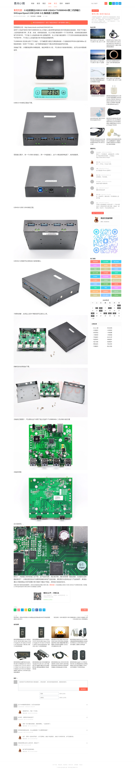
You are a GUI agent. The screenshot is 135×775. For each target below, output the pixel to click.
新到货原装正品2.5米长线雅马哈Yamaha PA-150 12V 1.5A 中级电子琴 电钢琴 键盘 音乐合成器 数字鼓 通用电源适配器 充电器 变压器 (41, 659)
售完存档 (33, 16)
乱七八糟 (95, 272)
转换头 (116, 287)
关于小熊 (55, 764)
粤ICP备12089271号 (72, 767)
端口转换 (116, 261)
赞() (84, 609)
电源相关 (95, 339)
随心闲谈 (109, 346)
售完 (55, 3)
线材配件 (109, 341)
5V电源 (95, 276)
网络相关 (95, 344)
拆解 (49, 3)
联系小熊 (71, 764)
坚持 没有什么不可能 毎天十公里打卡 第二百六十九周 (114, 74)
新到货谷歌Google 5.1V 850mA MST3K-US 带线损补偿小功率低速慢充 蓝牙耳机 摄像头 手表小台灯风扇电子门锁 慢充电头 (79, 658)
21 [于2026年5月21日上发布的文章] (105, 313)
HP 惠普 (106, 284)
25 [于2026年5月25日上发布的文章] (92, 316)
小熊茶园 (109, 335)
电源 (95, 269)
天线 (95, 287)
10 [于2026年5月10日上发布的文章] (119, 308)
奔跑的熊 (95, 261)
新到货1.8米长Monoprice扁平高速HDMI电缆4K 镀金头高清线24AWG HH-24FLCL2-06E (97, 136)
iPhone (116, 295)
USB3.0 (106, 269)
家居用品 (95, 332)
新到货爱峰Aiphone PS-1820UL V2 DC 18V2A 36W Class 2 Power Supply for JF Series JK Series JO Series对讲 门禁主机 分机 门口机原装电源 (22, 636)
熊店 (44, 3)
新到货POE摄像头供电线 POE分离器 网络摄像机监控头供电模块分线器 (97, 74)
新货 (38, 3)
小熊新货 (95, 335)
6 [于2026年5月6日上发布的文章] (100, 308)
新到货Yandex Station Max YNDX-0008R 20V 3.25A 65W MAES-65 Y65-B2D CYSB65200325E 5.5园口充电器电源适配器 (114, 38)
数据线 (95, 295)
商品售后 (65, 764)
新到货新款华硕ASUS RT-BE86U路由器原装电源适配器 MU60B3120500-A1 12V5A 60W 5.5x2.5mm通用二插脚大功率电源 (79, 635)
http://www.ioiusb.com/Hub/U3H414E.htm (39, 27)
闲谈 (32, 3)
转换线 (116, 269)
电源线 (106, 265)
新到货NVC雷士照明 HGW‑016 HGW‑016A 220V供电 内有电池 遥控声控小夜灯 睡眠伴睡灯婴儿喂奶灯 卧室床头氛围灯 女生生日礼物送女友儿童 (60, 636)
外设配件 (95, 330)
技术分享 (109, 337)
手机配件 (95, 337)
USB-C (95, 265)
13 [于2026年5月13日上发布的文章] (101, 310)
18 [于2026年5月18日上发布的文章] (92, 313)
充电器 (106, 280)
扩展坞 (95, 280)
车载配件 (95, 346)
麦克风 (116, 284)
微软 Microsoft (116, 280)
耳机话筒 (109, 344)
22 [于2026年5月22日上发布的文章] (110, 313)
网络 (106, 287)
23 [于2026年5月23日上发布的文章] (114, 313)
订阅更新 (76, 764)
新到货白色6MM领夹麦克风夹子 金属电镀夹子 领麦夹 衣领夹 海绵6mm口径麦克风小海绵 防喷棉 (114, 136)
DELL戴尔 (105, 295)
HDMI (116, 272)
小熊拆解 (38, 16)
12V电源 (105, 272)
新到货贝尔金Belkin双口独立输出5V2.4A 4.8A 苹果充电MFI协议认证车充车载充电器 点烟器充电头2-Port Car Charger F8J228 (114, 116)
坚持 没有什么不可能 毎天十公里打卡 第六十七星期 (97, 56)
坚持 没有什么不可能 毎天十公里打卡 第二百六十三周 (97, 35)
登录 (61, 3)
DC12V (116, 291)
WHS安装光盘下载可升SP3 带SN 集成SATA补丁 (97, 114)
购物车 (67, 3)
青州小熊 (45, 585)
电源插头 (105, 291)
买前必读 (60, 764)
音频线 (95, 284)
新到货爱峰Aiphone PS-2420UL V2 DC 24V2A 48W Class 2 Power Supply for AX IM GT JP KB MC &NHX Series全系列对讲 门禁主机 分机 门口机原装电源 (41, 636)
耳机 (116, 265)
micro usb (95, 291)
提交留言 (83, 689)
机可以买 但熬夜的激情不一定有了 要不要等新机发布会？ (114, 57)
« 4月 (93, 318)
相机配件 (109, 339)
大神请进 (109, 330)
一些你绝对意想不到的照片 (97, 91)
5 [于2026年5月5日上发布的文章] (96, 308)
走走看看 (105, 261)
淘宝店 (80, 764)
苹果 (116, 276)
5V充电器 (105, 276)
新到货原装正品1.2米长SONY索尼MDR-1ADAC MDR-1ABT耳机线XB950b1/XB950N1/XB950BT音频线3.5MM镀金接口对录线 (60, 658)
